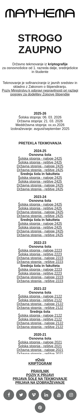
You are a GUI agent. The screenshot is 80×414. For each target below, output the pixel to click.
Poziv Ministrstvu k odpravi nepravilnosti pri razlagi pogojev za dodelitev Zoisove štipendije (40, 92)
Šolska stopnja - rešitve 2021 (40, 346)
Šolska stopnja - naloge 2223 (40, 250)
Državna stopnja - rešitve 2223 (40, 262)
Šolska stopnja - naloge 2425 (40, 158)
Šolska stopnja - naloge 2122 (40, 296)
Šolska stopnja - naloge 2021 (40, 342)
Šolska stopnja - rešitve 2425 (40, 162)
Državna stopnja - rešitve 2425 (40, 170)
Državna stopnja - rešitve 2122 (40, 308)
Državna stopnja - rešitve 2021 (40, 354)
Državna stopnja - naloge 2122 (40, 304)
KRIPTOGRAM (40, 363)
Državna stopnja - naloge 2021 (40, 350)
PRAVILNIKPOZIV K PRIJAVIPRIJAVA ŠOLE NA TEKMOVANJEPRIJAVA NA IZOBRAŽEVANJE (40, 376)
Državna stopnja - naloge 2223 (40, 258)
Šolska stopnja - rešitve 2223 (40, 254)
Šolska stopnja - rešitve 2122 (40, 300)
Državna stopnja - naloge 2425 (40, 166)
